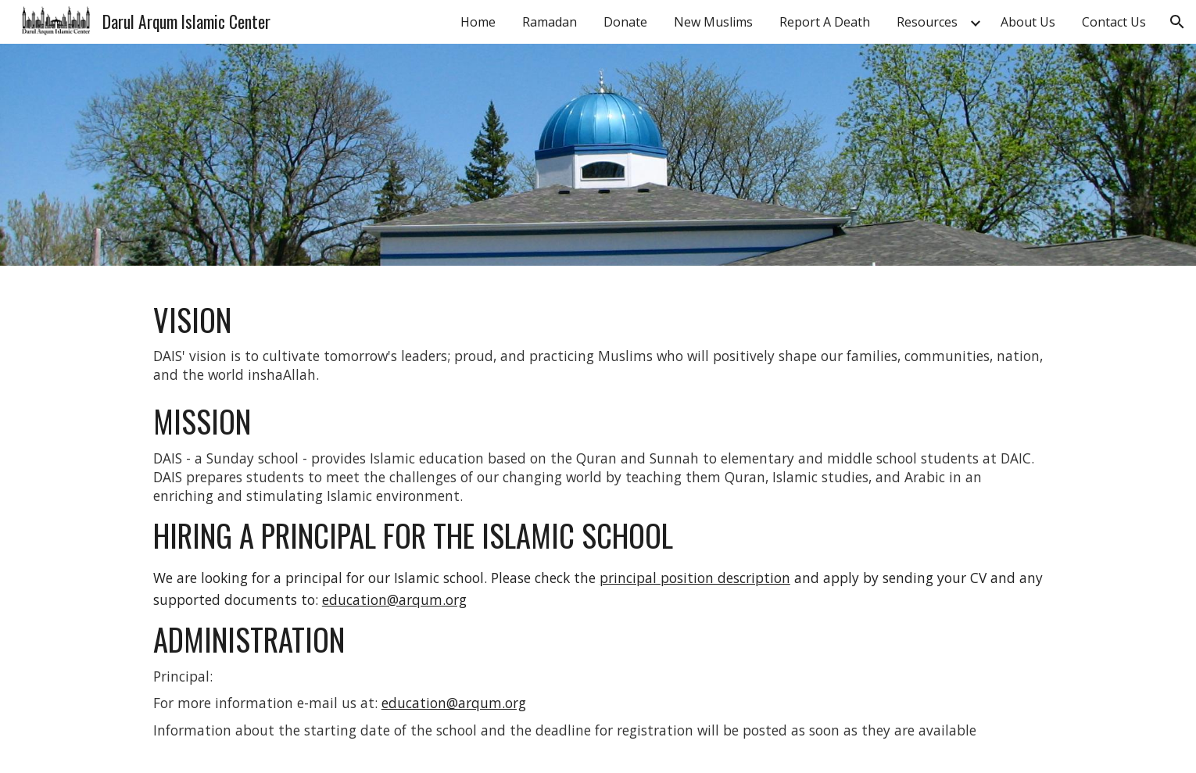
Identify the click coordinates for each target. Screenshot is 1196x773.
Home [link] (478, 21)
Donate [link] (625, 21)
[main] (598, 519)
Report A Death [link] (824, 21)
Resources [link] (927, 21)
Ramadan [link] (549, 21)
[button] (1177, 22)
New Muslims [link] (713, 21)
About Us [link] (1028, 21)
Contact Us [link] (1114, 21)
